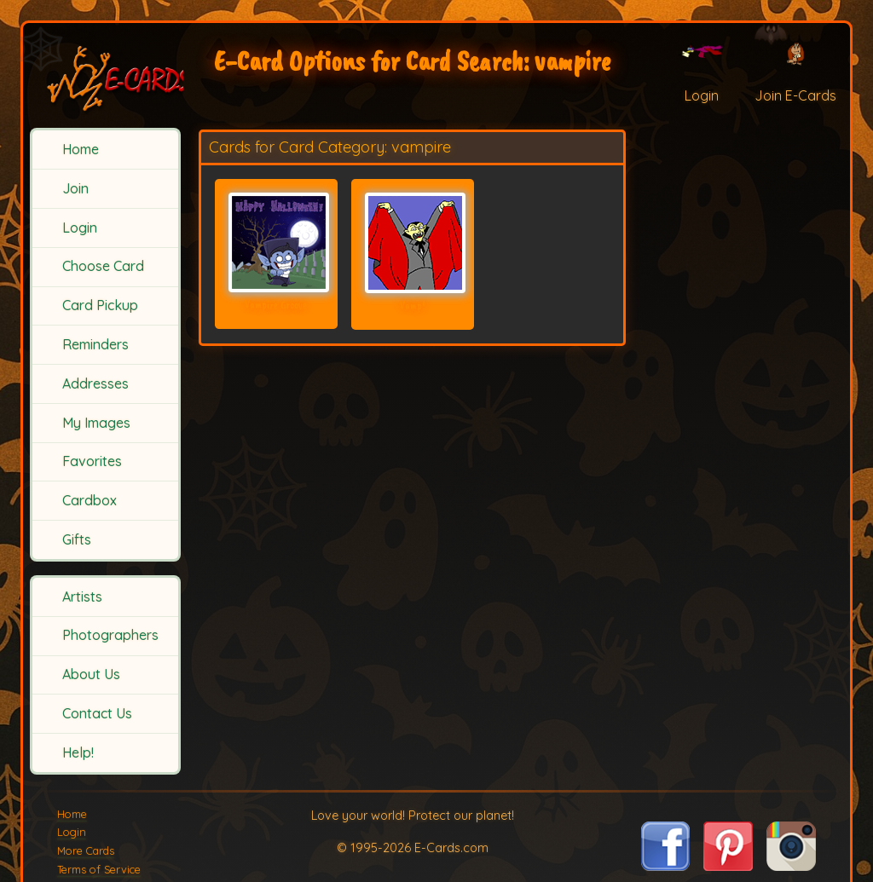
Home (80, 149)
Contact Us (97, 713)
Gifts (76, 539)
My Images (96, 422)
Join (75, 188)
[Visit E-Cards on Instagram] (791, 865)
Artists (82, 596)
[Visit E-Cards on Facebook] (665, 865)
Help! (78, 752)
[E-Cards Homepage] (106, 75)
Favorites (92, 461)
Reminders (95, 344)
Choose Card (103, 265)
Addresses (95, 383)
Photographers (110, 634)
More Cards (85, 850)
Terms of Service (99, 869)
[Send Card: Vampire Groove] (276, 242)
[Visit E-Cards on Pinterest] (728, 865)
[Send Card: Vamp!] (412, 243)
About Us (91, 674)
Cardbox (89, 500)
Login (79, 227)
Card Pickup (100, 305)
